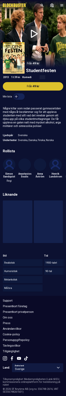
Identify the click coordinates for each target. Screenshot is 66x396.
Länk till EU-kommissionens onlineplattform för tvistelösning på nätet (31, 382)
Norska (50, 140)
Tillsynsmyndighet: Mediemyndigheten (24, 379)
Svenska (22, 135)
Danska (33, 140)
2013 (6, 77)
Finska (41, 140)
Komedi (27, 77)
